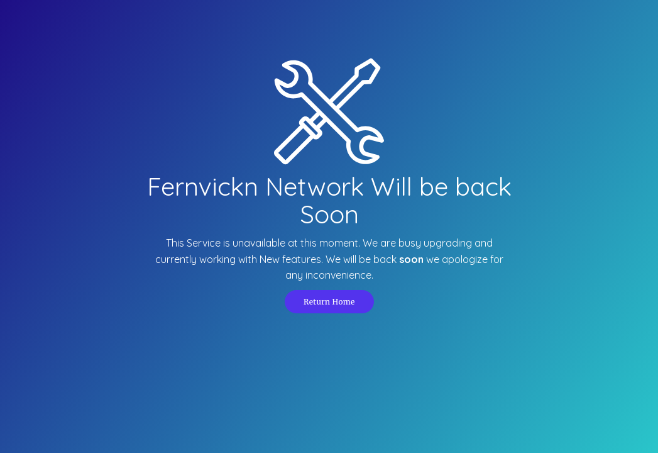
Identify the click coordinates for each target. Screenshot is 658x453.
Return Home (329, 301)
